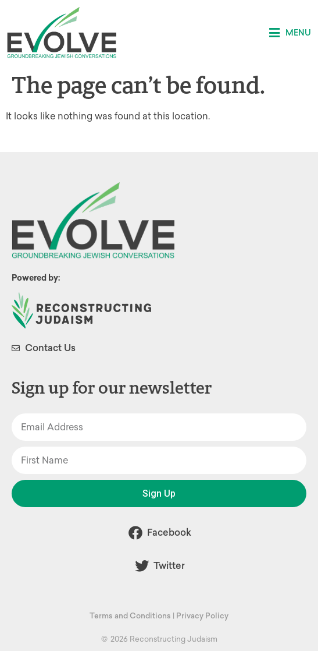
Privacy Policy (202, 615)
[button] (290, 33)
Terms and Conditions (130, 615)
